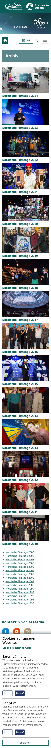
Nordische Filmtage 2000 (20, 585)
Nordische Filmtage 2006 (20, 563)
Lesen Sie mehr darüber (16, 647)
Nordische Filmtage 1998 (20, 592)
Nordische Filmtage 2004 (20, 570)
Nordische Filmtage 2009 (20, 552)
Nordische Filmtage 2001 (20, 581)
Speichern (25, 742)
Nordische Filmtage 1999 (20, 588)
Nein (19, 693)
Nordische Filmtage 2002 (20, 577)
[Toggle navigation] (45, 40)
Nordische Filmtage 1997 (20, 596)
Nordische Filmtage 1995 (20, 603)
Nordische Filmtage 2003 (20, 574)
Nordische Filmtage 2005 (20, 566)
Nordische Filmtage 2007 (20, 559)
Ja (5, 693)
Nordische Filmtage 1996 (20, 599)
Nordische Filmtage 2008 (20, 555)
